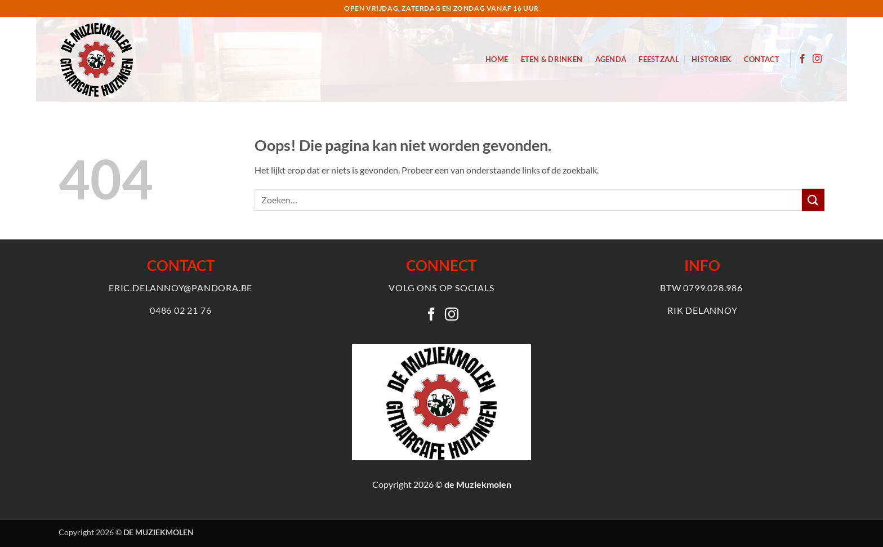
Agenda (611, 59)
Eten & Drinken (552, 59)
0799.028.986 (713, 287)
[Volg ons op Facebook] (802, 59)
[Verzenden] (813, 200)
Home (496, 59)
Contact (762, 59)
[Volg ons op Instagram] (817, 59)
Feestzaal (659, 59)
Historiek (711, 59)
